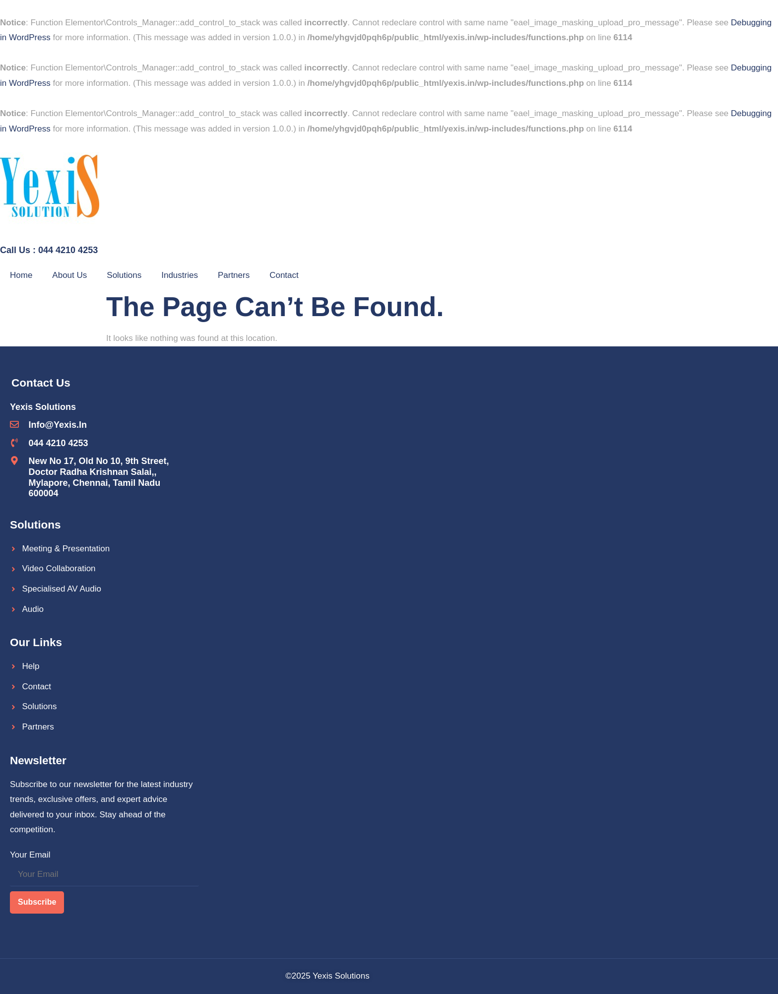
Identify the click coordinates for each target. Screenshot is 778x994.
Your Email (30, 855)
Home (21, 275)
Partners (234, 275)
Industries (179, 275)
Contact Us (40, 383)
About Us (69, 275)
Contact (284, 275)
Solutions (124, 275)
